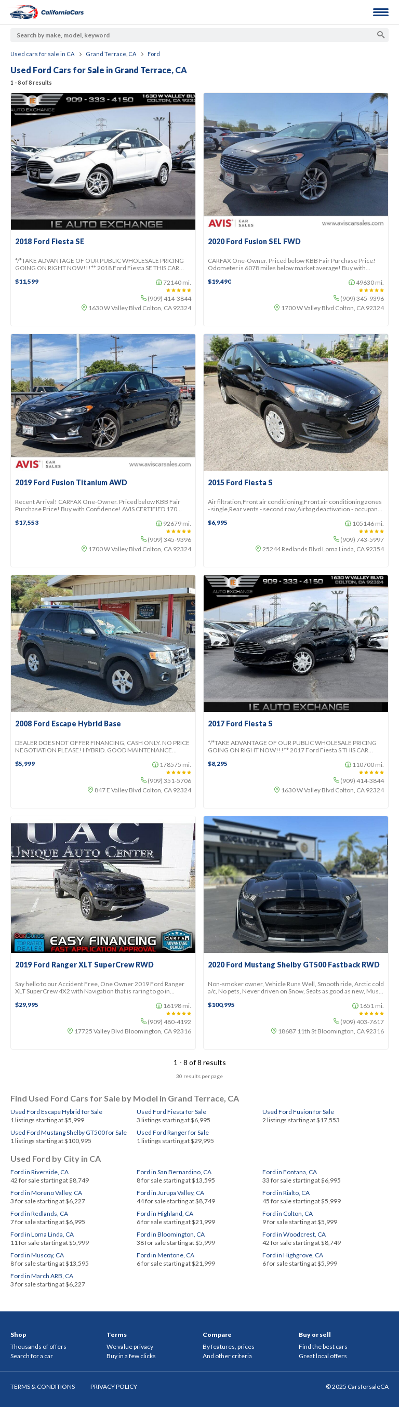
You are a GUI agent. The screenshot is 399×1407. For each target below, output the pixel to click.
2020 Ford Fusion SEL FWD (254, 241)
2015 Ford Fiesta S (240, 483)
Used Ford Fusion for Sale (298, 1112)
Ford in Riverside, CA (39, 1172)
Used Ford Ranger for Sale (173, 1132)
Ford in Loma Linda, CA (42, 1234)
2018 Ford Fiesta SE (49, 241)
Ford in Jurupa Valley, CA (170, 1193)
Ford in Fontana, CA (289, 1172)
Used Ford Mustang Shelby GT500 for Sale (68, 1132)
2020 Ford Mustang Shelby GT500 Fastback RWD (294, 965)
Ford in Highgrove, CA (292, 1255)
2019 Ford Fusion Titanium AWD (71, 483)
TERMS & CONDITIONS (42, 1386)
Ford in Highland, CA (165, 1213)
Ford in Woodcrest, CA (294, 1234)
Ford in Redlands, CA (39, 1213)
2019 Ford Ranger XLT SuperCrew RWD (84, 965)
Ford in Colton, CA (287, 1213)
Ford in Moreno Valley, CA (46, 1193)
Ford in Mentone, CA (165, 1255)
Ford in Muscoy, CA (37, 1255)
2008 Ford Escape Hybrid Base (68, 724)
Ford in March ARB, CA (41, 1276)
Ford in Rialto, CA (286, 1193)
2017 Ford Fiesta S (240, 724)
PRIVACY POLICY (113, 1386)
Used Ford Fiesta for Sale (171, 1112)
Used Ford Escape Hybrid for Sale (56, 1112)
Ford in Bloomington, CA (171, 1234)
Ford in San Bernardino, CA (174, 1172)
